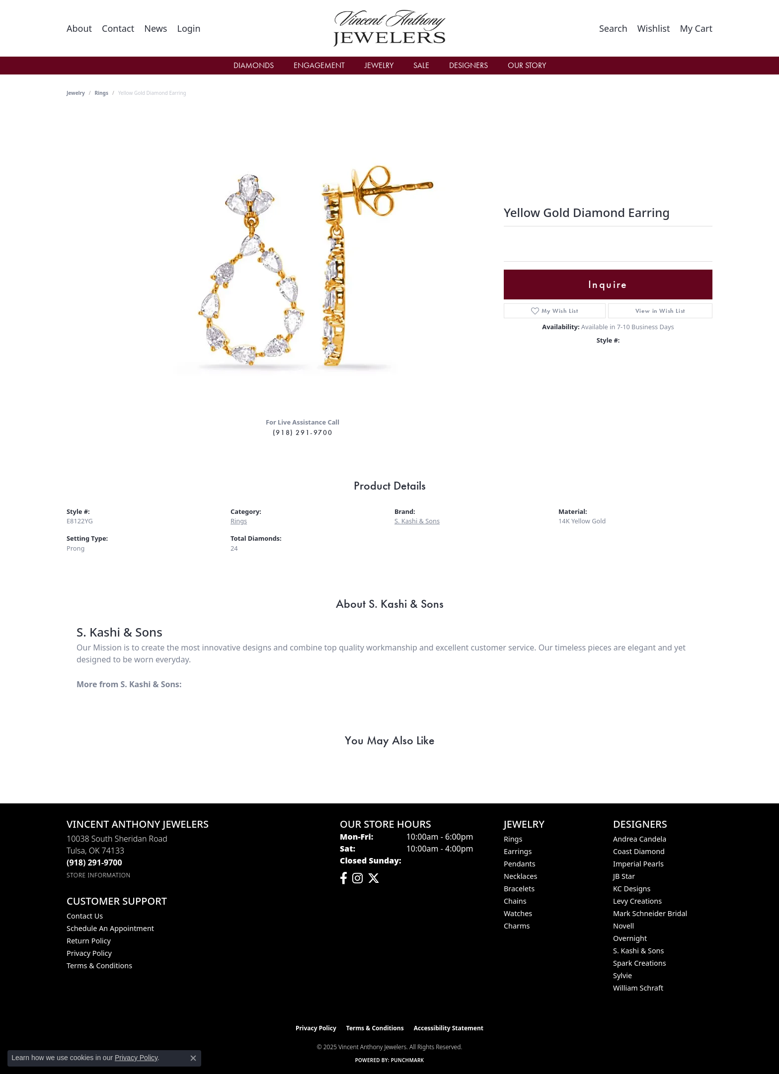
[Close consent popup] (193, 1058)
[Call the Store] (94, 862)
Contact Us (85, 916)
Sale (421, 65)
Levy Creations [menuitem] (637, 901)
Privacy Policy (89, 953)
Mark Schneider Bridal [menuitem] (650, 913)
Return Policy (89, 940)
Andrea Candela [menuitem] (639, 839)
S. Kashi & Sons (417, 520)
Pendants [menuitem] (520, 863)
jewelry (76, 92)
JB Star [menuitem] (624, 876)
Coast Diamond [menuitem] (639, 851)
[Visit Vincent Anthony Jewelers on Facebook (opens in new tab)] (343, 878)
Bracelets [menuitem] (519, 888)
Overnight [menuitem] (630, 938)
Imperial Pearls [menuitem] (638, 863)
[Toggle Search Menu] (613, 28)
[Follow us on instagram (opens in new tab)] (357, 878)
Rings (101, 92)
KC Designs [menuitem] (631, 888)
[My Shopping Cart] (696, 28)
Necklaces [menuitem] (520, 876)
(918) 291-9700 (302, 432)
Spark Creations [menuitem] (639, 963)
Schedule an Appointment (110, 928)
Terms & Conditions (99, 965)
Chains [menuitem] (515, 901)
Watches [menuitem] (518, 913)
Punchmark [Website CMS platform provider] (407, 1060)
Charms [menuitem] (517, 926)
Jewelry (379, 65)
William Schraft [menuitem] (638, 988)
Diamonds (254, 65)
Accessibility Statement (448, 1028)
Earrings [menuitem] (518, 851)
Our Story (527, 65)
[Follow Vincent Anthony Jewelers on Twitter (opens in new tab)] (374, 878)
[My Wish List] (653, 28)
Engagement (319, 65)
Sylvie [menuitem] (622, 975)
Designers (468, 65)
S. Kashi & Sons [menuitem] (638, 950)
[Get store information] (99, 875)
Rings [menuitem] (513, 839)
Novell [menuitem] (623, 926)
